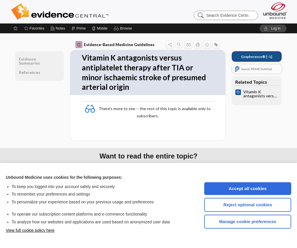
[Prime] (78, 28)
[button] (124, 28)
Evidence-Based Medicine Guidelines (115, 44)
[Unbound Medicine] (275, 10)
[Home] (16, 28)
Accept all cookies (248, 188)
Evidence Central (82, 11)
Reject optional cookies (247, 204)
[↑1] (256, 56)
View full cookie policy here (30, 230)
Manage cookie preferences (247, 221)
